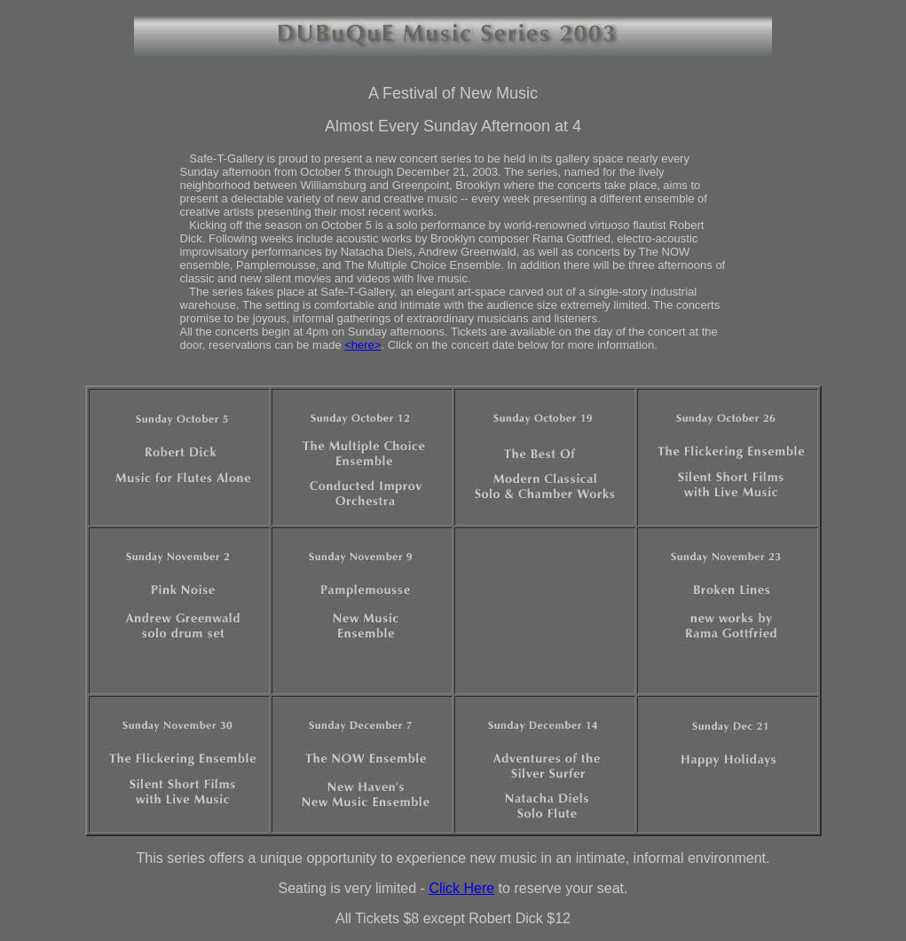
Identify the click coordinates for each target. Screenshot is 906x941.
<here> (362, 345)
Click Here (461, 888)
